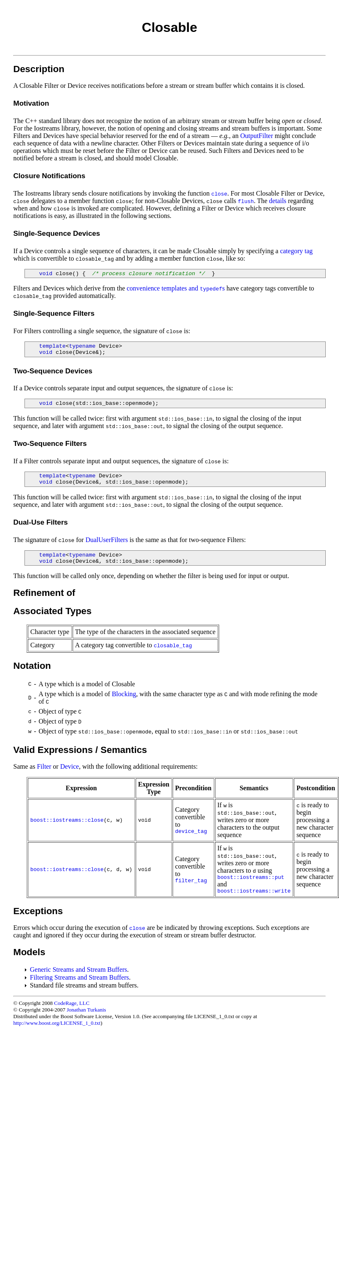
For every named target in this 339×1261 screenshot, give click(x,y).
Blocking (124, 693)
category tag (296, 250)
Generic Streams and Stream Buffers (78, 969)
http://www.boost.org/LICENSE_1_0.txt (56, 1023)
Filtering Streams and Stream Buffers (79, 977)
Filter (44, 766)
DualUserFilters (106, 539)
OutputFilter (256, 135)
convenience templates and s (175, 288)
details (277, 200)
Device (69, 766)
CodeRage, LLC (71, 1003)
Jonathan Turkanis (86, 1010)
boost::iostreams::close (67, 820)
